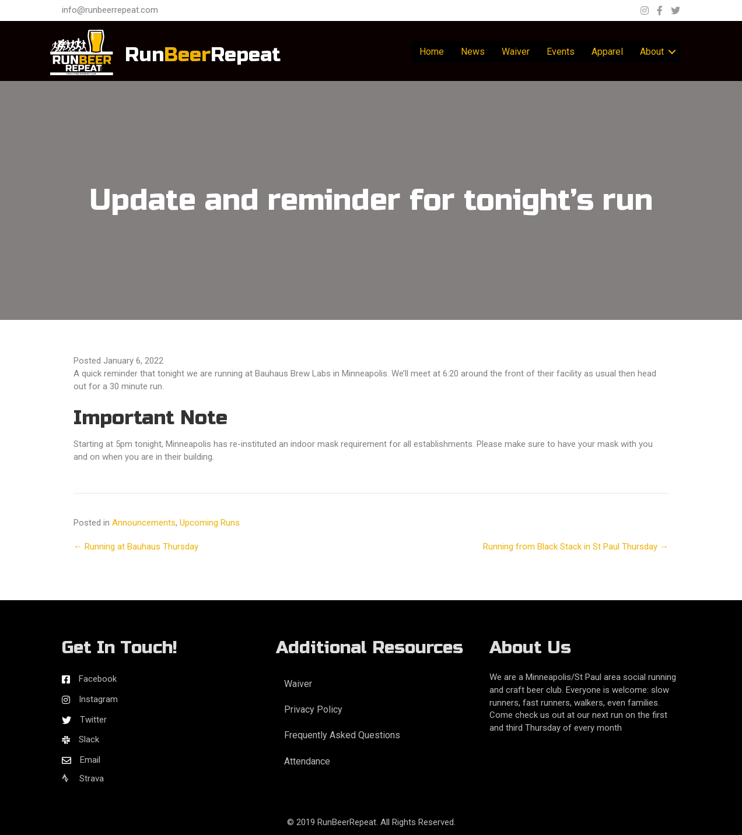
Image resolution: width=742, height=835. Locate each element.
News (473, 51)
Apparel (607, 51)
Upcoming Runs (210, 522)
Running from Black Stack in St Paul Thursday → (575, 546)
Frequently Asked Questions (342, 735)
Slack (89, 739)
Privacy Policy (313, 709)
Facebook (98, 679)
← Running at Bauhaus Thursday (136, 546)
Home (431, 51)
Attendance (307, 761)
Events (561, 51)
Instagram (98, 699)
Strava (83, 778)
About (652, 51)
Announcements (144, 522)
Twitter (93, 719)
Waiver (516, 51)
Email (90, 760)
